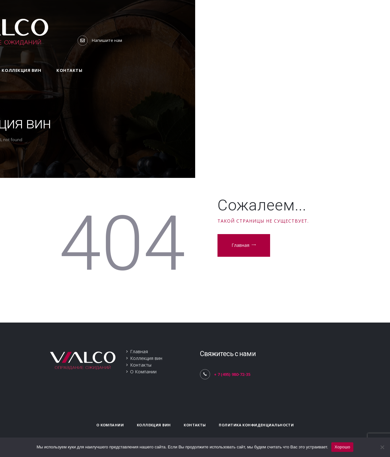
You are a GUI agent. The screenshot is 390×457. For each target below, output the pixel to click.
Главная (240, 245)
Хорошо (342, 447)
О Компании (143, 372)
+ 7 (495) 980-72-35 (232, 374)
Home (178, 139)
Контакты (140, 365)
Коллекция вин (146, 358)
